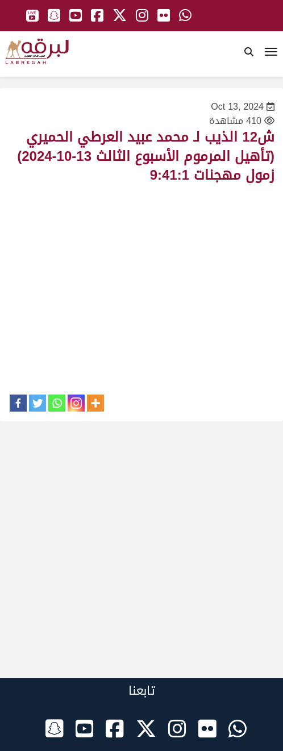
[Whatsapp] (56, 403)
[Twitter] (37, 403)
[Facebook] (18, 403)
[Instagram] (76, 403)
